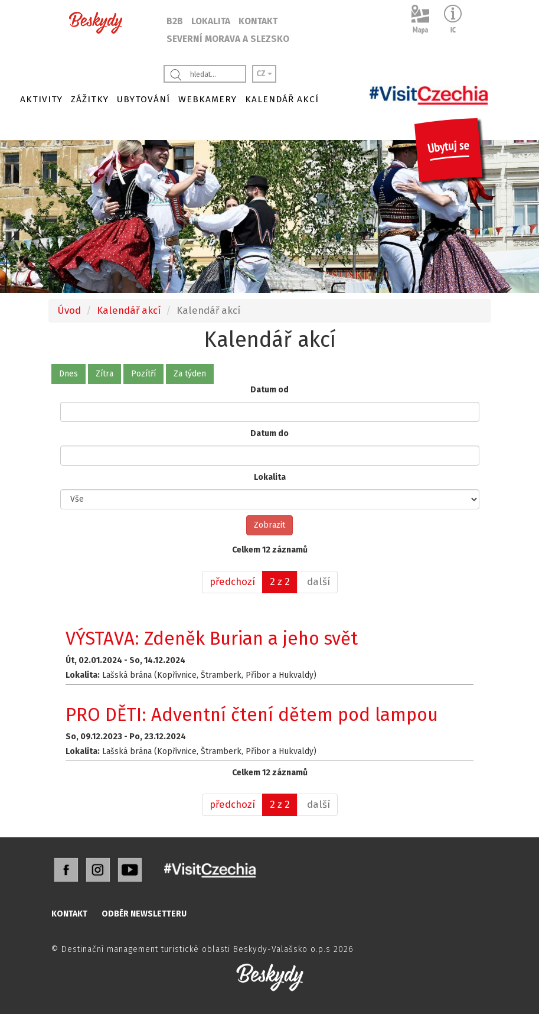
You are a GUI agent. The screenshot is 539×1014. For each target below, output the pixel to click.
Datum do (269, 433)
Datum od (269, 390)
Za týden (190, 374)
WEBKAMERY (207, 99)
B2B (174, 21)
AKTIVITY (41, 99)
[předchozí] (232, 582)
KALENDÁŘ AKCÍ (282, 99)
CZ (264, 74)
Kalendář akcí (129, 310)
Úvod (69, 310)
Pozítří (143, 374)
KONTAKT (258, 21)
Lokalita (270, 477)
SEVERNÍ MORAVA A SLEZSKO (227, 39)
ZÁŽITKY (90, 99)
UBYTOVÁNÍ (143, 99)
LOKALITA (210, 21)
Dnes (68, 374)
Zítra (104, 374)
